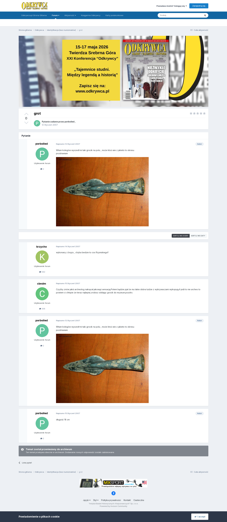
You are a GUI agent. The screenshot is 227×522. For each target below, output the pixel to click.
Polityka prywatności (111, 500)
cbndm (41, 283)
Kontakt (127, 500)
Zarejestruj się (198, 6)
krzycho (41, 246)
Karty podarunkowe (114, 15)
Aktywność (70, 15)
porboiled (69, 121)
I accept (199, 516)
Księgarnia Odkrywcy (90, 15)
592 (42, 272)
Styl (95, 500)
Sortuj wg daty (198, 236)
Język (86, 500)
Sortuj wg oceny (180, 236)
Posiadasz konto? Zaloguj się (171, 6)
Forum (55, 16)
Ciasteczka (138, 500)
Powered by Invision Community (113, 506)
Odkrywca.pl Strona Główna (34, 15)
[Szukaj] (173, 15)
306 (42, 308)
